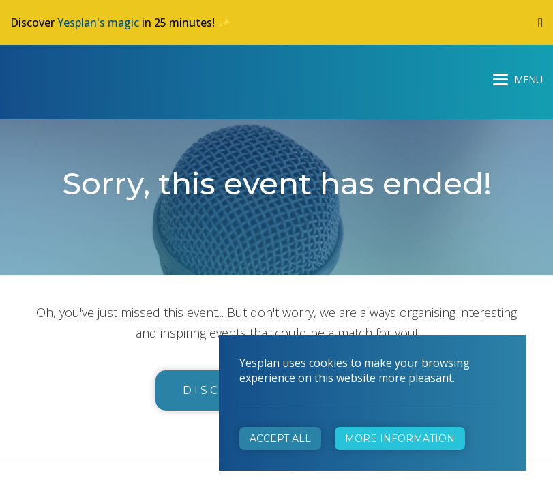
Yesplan (61, 76)
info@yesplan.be (340, 311)
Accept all (280, 438)
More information (400, 438)
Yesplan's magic (98, 22)
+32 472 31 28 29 (343, 292)
